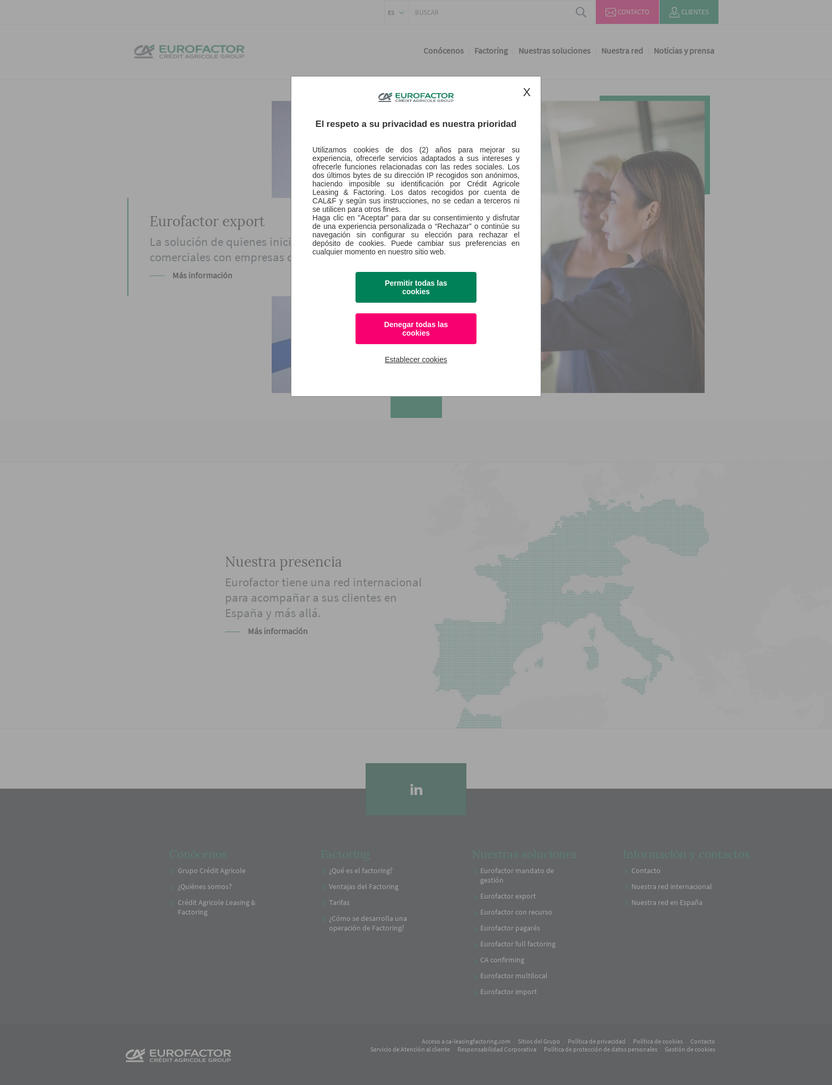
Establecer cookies (416, 359)
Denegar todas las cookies (416, 328)
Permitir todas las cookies (416, 287)
